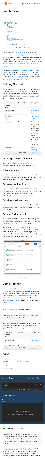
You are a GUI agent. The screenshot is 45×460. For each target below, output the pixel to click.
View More (22, 152)
